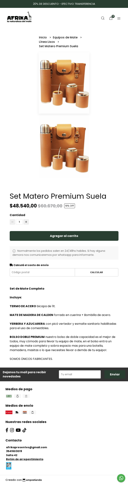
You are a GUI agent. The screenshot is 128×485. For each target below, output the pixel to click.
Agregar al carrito (64, 236)
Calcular (96, 272)
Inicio (43, 37)
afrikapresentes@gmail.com (26, 447)
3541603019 (14, 451)
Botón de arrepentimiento (24, 459)
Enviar (115, 374)
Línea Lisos (47, 42)
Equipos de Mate (65, 37)
